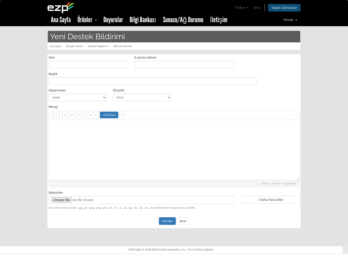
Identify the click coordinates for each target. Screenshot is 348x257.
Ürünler (87, 20)
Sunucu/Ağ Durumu (183, 20)
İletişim (218, 20)
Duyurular (113, 20)
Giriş (256, 7)
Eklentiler (56, 192)
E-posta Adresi (145, 57)
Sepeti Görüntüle (284, 8)
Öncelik (118, 90)
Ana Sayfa (61, 20)
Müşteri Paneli (74, 46)
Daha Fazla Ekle (270, 200)
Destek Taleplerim (98, 46)
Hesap (290, 20)
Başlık (53, 74)
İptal (183, 221)
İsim (52, 57)
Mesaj (53, 107)
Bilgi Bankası (143, 20)
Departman (57, 90)
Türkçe (241, 7)
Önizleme (109, 115)
